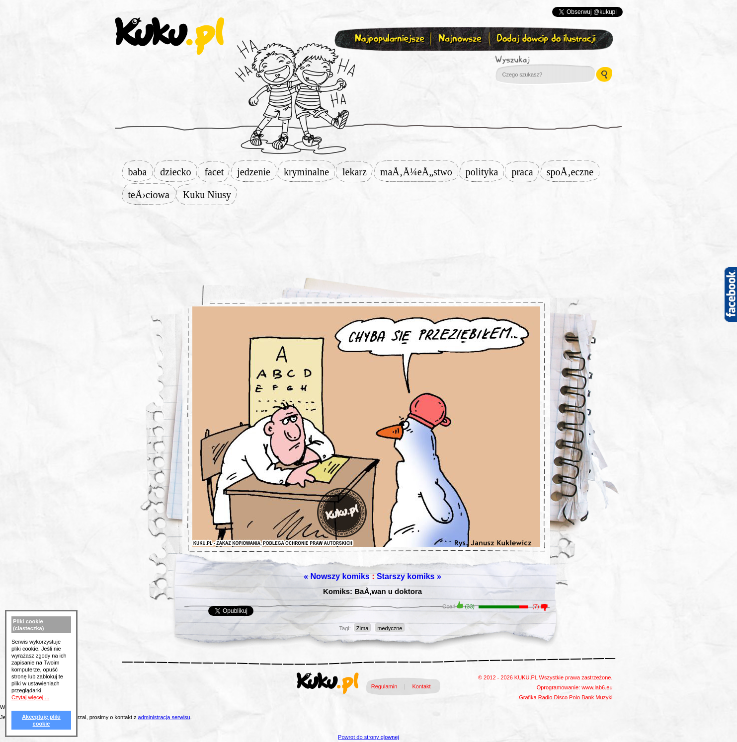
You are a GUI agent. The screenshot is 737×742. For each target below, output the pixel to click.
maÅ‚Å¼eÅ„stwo (419, 171)
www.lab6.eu (596, 687)
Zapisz (366, 62)
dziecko (178, 171)
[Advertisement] (369, 237)
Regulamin (384, 686)
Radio (545, 697)
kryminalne (309, 171)
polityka (485, 171)
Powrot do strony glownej (368, 737)
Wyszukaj (539, 59)
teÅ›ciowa (151, 194)
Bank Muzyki (596, 697)
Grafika (527, 697)
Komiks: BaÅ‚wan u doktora (372, 591)
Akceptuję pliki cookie (41, 720)
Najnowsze (461, 39)
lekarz (357, 171)
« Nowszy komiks (337, 576)
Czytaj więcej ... (30, 697)
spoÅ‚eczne (573, 171)
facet (217, 171)
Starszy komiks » (409, 576)
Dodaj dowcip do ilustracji (547, 39)
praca (525, 171)
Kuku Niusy (210, 194)
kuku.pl (169, 36)
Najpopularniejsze (388, 39)
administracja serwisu (164, 717)
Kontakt (421, 686)
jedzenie (256, 171)
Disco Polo (567, 697)
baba (140, 171)
